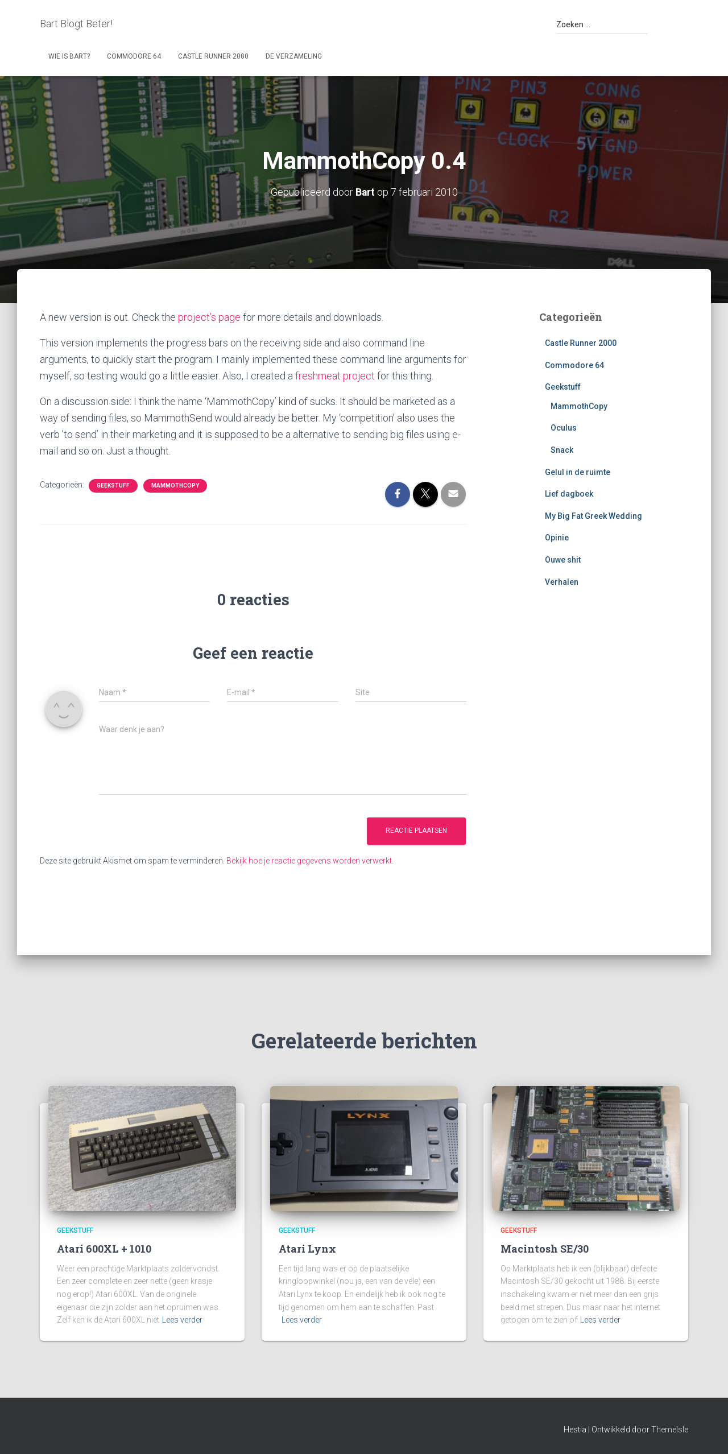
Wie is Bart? (69, 56)
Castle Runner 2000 (213, 56)
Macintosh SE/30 (544, 1248)
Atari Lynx (307, 1248)
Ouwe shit (563, 559)
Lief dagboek (569, 493)
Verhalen (561, 581)
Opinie (557, 537)
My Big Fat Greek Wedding (593, 515)
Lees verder (182, 1319)
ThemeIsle (669, 1428)
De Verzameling (294, 56)
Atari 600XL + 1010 (104, 1248)
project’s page (209, 317)
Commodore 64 (134, 56)
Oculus (564, 427)
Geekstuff (113, 484)
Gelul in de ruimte (577, 471)
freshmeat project (335, 375)
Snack (562, 449)
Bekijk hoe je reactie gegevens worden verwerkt (309, 859)
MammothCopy (175, 484)
